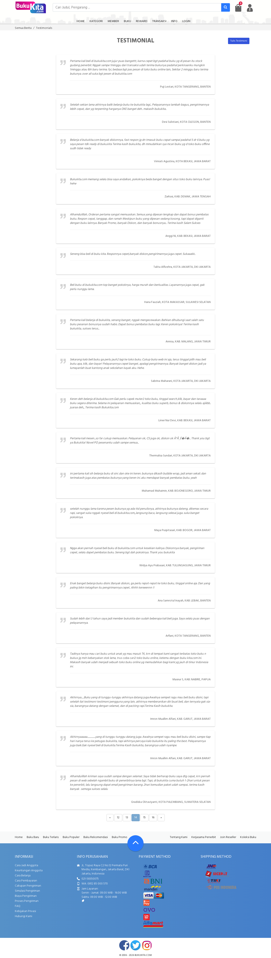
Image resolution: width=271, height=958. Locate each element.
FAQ (17, 906)
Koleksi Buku (248, 837)
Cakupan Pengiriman (28, 885)
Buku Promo (119, 837)
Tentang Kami (178, 837)
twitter (135, 945)
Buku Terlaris (51, 837)
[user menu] (250, 7)
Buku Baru (33, 837)
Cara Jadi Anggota (26, 865)
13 (127, 817)
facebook (124, 945)
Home (19, 837)
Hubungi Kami (23, 916)
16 (153, 817)
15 (144, 817)
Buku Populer (71, 837)
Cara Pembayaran (26, 880)
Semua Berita (23, 28)
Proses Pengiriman (27, 901)
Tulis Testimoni (238, 41)
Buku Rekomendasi (95, 837)
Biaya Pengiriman (26, 896)
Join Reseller (228, 837)
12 (118, 817)
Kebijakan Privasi (25, 911)
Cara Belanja (22, 875)
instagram (146, 945)
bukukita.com (143, 955)
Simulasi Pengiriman (27, 890)
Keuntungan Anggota (29, 870)
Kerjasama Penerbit (203, 837)
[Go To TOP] (135, 843)
